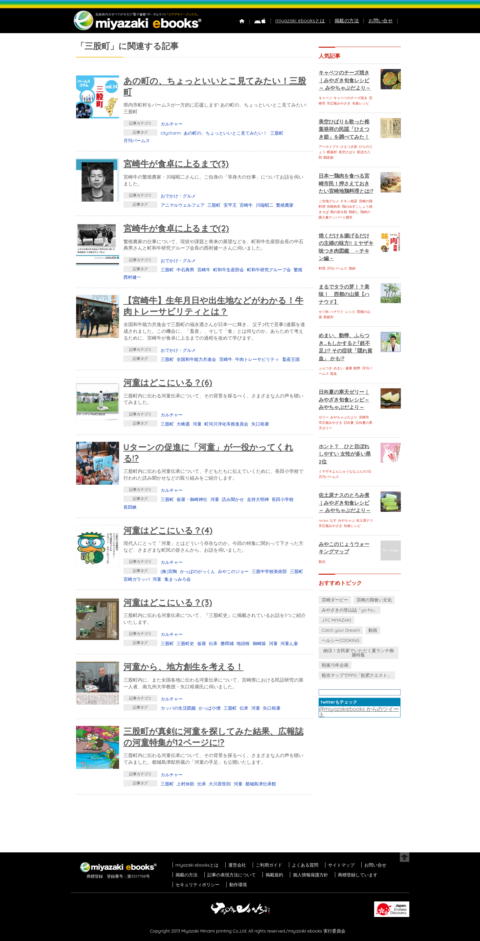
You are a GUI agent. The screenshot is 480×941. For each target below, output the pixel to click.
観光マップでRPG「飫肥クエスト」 (357, 675)
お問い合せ (380, 21)
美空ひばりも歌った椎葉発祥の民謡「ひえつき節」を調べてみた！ (344, 129)
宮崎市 (364, 417)
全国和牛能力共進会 (196, 359)
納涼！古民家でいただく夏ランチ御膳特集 (358, 653)
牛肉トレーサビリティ (257, 359)
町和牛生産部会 (228, 269)
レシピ (350, 311)
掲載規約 (274, 874)
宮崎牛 (246, 205)
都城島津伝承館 (260, 783)
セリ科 (324, 311)
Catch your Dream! (341, 630)
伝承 (213, 643)
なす (333, 520)
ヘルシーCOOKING (340, 640)
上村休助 (185, 783)
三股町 (276, 133)
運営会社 (237, 865)
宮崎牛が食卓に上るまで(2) (176, 228)
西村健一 (132, 277)
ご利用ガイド (269, 865)
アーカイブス (329, 146)
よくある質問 (305, 865)
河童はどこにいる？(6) (167, 382)
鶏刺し (354, 212)
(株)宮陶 (169, 571)
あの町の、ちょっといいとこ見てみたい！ (225, 133)
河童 (197, 424)
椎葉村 (332, 152)
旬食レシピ (360, 103)
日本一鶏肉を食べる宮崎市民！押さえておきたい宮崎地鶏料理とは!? (346, 183)
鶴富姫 (328, 157)
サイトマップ (341, 865)
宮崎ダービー (335, 599)
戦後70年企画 (335, 665)
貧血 (333, 373)
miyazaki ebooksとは (300, 21)
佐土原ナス (364, 520)
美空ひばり (347, 152)
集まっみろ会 (177, 579)
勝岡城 (227, 643)
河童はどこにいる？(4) (168, 530)
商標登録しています (358, 874)
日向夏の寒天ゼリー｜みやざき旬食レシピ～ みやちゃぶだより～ (344, 399)
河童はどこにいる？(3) (167, 602)
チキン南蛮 (348, 201)
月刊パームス (136, 140)
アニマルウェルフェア (183, 205)
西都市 (328, 317)
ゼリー (324, 417)
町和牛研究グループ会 (269, 269)
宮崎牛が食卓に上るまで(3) (176, 163)
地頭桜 (243, 643)
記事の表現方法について (231, 874)
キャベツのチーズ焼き (350, 98)
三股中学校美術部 (269, 571)
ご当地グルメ (329, 201)
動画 (372, 630)
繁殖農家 (285, 205)
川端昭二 (264, 205)
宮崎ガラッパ (136, 579)
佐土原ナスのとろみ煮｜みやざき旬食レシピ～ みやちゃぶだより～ (345, 502)
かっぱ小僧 (210, 708)
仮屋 (201, 643)
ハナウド (337, 311)
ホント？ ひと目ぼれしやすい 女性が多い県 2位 (345, 454)
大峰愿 (183, 424)
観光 (322, 561)
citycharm (171, 133)
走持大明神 (258, 499)
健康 (348, 368)
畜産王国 (291, 359)
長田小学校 (283, 499)
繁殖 (298, 269)
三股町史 (185, 643)
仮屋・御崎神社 (192, 499)
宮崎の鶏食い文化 (374, 599)
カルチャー (172, 124)
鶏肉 (352, 268)
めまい (339, 368)
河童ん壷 (289, 643)
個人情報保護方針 (310, 874)
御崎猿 (259, 643)
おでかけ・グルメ (178, 196)
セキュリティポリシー (198, 884)
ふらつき (325, 368)
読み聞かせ (233, 499)
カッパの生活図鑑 (178, 708)
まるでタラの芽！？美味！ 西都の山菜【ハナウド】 (344, 294)
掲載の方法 (347, 21)
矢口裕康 (260, 424)
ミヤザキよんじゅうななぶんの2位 (345, 471)
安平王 (230, 205)
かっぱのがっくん (197, 571)
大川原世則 (220, 783)
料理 (322, 268)
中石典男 (185, 269)
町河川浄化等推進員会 (226, 424)
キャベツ (325, 98)
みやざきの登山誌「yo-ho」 (350, 610)
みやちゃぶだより (343, 417)
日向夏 (349, 422)
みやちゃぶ (346, 520)
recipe (323, 520)
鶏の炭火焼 (338, 212)
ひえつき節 (348, 146)
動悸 (356, 368)
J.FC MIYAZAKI (336, 620)
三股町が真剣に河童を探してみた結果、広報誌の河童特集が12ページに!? (213, 737)
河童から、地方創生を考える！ (183, 666)
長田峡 (130, 507)
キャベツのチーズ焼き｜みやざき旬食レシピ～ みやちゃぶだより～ (345, 80)
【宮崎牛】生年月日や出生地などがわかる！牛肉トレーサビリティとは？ (213, 306)
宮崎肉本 (333, 206)
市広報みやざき (338, 103)
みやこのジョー (233, 571)
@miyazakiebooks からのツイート (359, 712)
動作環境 (238, 884)
